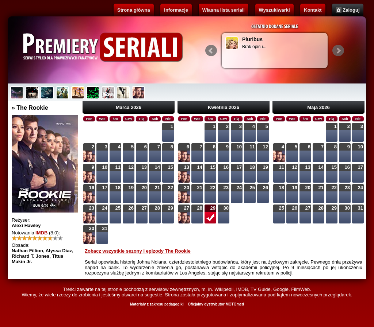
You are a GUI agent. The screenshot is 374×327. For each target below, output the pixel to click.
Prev (211, 51)
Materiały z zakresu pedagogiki (157, 304)
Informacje (176, 10)
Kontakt (312, 10)
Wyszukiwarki (274, 10)
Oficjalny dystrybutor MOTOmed (216, 304)
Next (338, 51)
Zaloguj (351, 10)
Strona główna (133, 10)
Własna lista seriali (223, 10)
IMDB (41, 232)
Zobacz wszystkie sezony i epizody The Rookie (138, 251)
